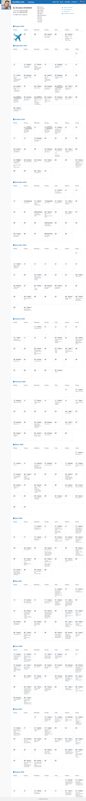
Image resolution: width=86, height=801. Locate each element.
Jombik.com (18, 2)
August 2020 (19, 772)
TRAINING (67, 2)
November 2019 (20, 182)
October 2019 (20, 119)
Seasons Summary (67, 7)
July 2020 (18, 709)
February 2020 (20, 382)
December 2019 (20, 245)
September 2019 (21, 45)
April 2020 (18, 518)
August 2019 (19, 26)
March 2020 (19, 444)
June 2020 (18, 646)
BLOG (61, 2)
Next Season (66, 11)
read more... (78, 167)
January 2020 (20, 319)
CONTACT (74, 2)
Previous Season (66, 9)
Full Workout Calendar (68, 13)
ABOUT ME (55, 2)
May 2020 (18, 581)
